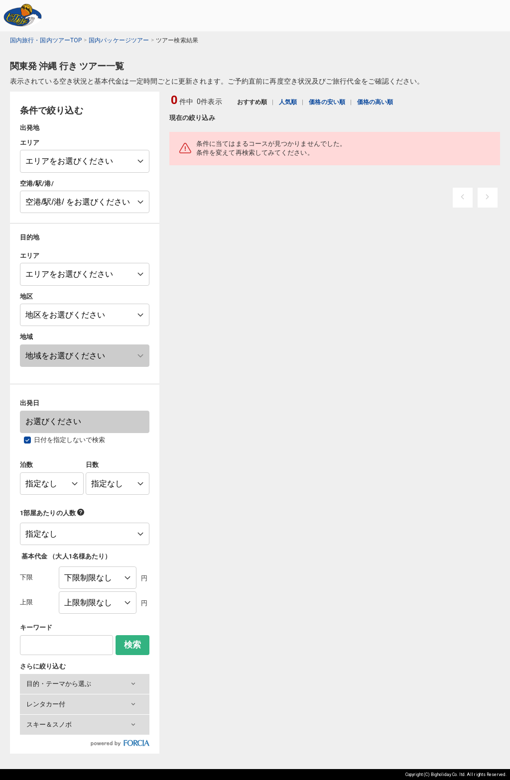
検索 (132, 645)
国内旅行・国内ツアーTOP (46, 40)
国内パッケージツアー (119, 40)
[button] (84, 684)
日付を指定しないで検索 (70, 440)
